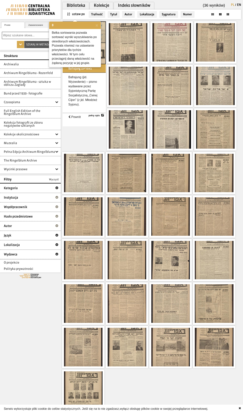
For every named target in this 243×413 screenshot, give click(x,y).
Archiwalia (11, 64)
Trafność (97, 14)
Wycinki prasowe (16, 169)
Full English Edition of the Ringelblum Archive (22, 113)
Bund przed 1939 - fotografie (23, 93)
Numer (187, 14)
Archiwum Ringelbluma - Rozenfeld (28, 73)
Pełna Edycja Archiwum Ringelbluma (29, 152)
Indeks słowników (134, 6)
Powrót (74, 117)
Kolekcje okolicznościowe (21, 134)
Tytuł (113, 14)
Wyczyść (54, 179)
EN (239, 5)
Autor (128, 14)
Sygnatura (168, 14)
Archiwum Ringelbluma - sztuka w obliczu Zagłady (27, 83)
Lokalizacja (147, 14)
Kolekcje (101, 6)
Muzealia (10, 143)
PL (232, 5)
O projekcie (11, 262)
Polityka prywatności (18, 269)
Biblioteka (76, 6)
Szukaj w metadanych (41, 44)
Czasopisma (12, 102)
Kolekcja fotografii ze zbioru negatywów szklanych (23, 124)
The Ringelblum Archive (20, 160)
